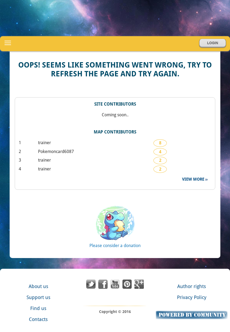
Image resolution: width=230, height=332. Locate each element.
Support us (38, 297)
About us (38, 286)
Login (212, 43)
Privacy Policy (191, 297)
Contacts (38, 319)
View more (193, 179)
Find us (38, 308)
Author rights (191, 286)
